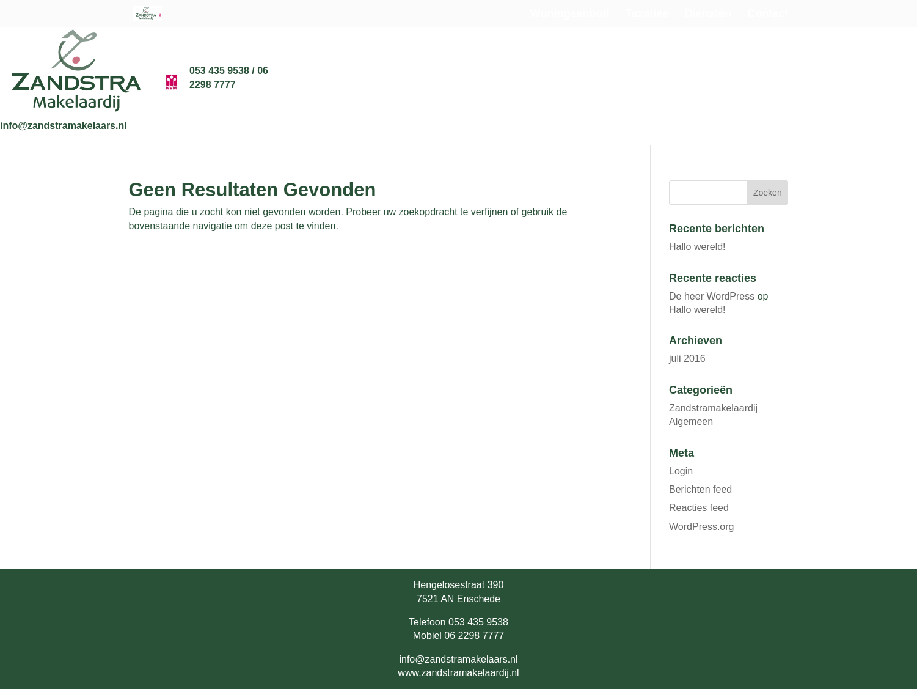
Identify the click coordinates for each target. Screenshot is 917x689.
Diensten (708, 14)
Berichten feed (700, 489)
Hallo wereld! (697, 246)
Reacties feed (699, 508)
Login (681, 471)
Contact (768, 14)
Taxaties (647, 14)
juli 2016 (687, 358)
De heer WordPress (711, 296)
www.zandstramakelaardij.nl (458, 673)
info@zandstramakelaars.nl (63, 125)
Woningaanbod (570, 14)
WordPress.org (701, 526)
